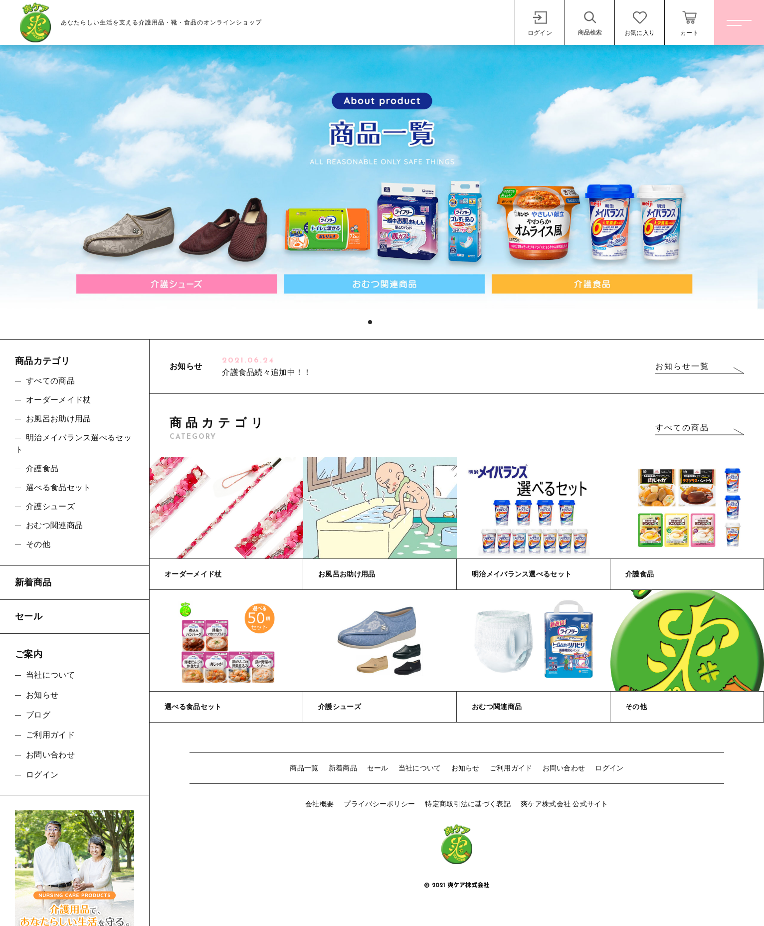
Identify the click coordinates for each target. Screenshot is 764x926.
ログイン (609, 768)
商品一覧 (304, 768)
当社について (419, 768)
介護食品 (42, 468)
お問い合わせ (564, 768)
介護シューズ (50, 506)
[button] (370, 322)
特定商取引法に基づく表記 (468, 804)
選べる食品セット (58, 487)
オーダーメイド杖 (58, 399)
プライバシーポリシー (379, 804)
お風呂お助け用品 (58, 418)
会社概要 (319, 804)
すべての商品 (682, 427)
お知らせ (465, 768)
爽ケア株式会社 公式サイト (564, 804)
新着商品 (343, 768)
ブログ (38, 715)
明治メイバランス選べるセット (73, 443)
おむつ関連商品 (54, 525)
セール (377, 768)
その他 (38, 544)
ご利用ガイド (511, 768)
